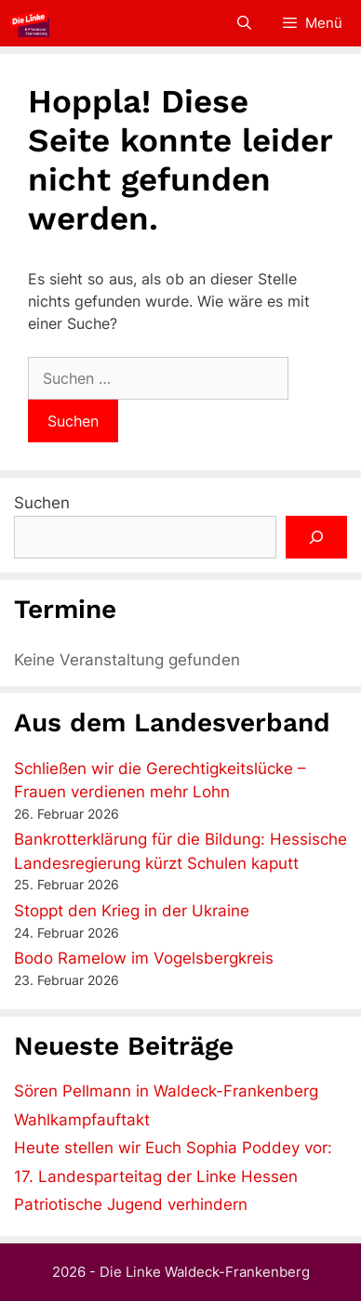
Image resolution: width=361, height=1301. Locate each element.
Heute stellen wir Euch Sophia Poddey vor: (173, 1147)
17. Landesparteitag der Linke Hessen (156, 1176)
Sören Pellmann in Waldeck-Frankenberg (166, 1091)
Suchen (42, 502)
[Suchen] (316, 537)
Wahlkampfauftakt (82, 1119)
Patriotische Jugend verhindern (130, 1204)
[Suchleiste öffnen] (243, 23)
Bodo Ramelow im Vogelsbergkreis (144, 958)
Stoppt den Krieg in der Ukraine (131, 910)
